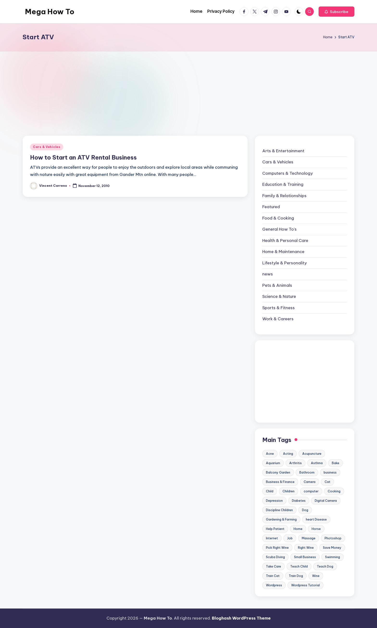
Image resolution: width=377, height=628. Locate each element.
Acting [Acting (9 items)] (288, 453)
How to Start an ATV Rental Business (83, 157)
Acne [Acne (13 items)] (270, 453)
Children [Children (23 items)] (289, 491)
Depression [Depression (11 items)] (274, 500)
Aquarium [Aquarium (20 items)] (273, 463)
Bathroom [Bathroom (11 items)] (306, 472)
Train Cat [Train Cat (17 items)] (273, 576)
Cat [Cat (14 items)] (327, 482)
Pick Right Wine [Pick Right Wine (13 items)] (277, 547)
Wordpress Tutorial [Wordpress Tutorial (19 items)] (305, 585)
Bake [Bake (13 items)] (335, 463)
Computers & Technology (287, 173)
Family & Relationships (284, 195)
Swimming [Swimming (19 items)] (332, 557)
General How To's (279, 229)
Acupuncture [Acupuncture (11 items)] (311, 453)
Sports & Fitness (278, 307)
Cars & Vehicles (46, 147)
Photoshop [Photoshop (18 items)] (333, 538)
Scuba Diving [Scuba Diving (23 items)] (275, 557)
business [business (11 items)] (330, 472)
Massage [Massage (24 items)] (308, 538)
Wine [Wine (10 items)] (316, 576)
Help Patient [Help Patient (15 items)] (275, 529)
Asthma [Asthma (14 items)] (317, 463)
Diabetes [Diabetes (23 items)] (299, 500)
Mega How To (49, 11)
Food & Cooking (278, 218)
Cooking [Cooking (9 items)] (334, 491)
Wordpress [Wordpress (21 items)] (274, 585)
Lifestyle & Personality (284, 263)
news (267, 274)
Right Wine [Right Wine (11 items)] (306, 547)
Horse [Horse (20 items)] (316, 529)
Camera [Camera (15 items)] (309, 482)
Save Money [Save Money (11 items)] (332, 547)
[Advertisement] (188, 87)
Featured (271, 206)
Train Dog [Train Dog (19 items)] (296, 576)
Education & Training (282, 184)
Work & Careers (278, 318)
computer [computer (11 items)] (311, 491)
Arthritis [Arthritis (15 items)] (295, 463)
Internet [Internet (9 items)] (272, 538)
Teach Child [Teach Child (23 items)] (299, 566)
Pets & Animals (277, 285)
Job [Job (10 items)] (290, 538)
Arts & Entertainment (283, 151)
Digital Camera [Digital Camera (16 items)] (326, 500)
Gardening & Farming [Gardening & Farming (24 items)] (281, 519)
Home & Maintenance (283, 251)
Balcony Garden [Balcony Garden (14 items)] (278, 472)
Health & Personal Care (285, 240)
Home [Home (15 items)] (298, 529)
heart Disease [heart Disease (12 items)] (316, 519)
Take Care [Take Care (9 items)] (273, 566)
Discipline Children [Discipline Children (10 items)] (279, 510)
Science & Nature (279, 296)
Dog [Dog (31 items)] (305, 510)
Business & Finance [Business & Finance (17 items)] (280, 482)
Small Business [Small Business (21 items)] (305, 557)
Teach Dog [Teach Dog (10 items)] (325, 566)
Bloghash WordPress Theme (241, 618)
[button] (336, 12)
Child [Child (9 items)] (269, 491)
